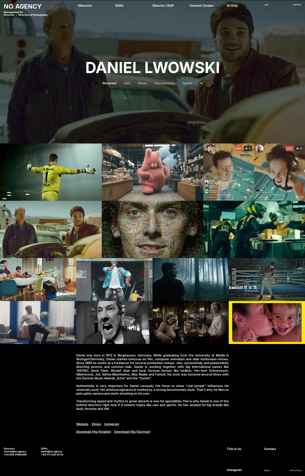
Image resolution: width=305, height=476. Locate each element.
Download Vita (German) (132, 432)
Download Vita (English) (93, 432)
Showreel (109, 83)
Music (142, 83)
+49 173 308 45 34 (52, 454)
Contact (270, 449)
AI (201, 83)
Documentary (165, 83)
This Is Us (234, 449)
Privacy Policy (295, 470)
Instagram (111, 424)
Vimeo (96, 424)
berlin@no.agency (51, 451)
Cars (127, 83)
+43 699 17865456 (15, 454)
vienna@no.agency (15, 451)
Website (82, 424)
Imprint (266, 470)
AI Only (232, 5)
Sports (187, 83)
